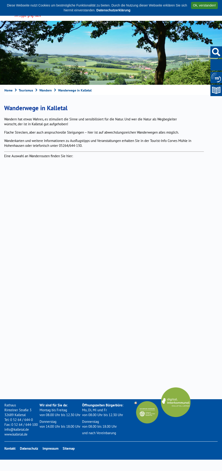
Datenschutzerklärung (113, 10)
